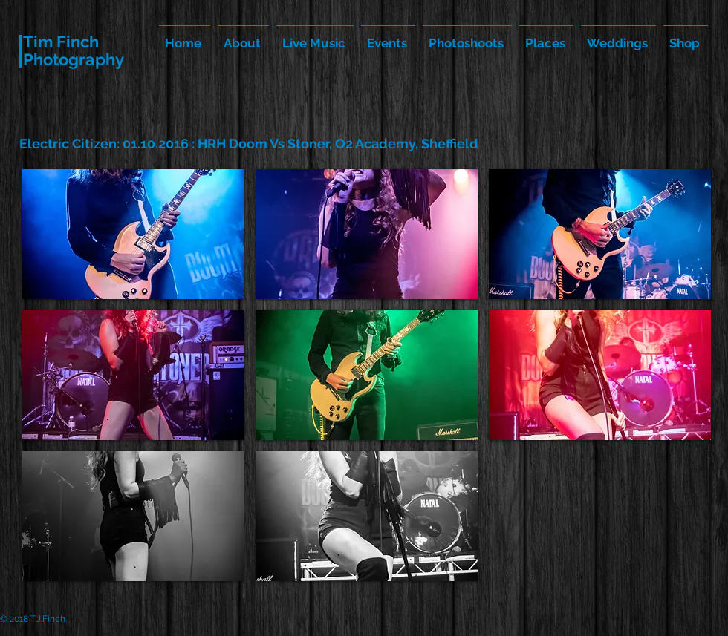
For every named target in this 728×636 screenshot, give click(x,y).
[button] (133, 234)
